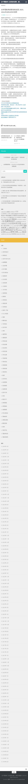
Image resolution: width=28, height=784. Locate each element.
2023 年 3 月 (5, 566)
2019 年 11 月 (5, 703)
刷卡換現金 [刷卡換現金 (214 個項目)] (21, 213)
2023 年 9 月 (5, 545)
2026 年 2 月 (5, 450)
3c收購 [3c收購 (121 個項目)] (2, 211)
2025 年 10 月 (5, 463)
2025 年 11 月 (5, 460)
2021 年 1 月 (5, 655)
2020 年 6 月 (5, 679)
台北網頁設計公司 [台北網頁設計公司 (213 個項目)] (19, 221)
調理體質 (4, 402)
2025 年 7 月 (5, 474)
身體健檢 (4, 406)
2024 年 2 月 (5, 528)
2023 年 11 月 (5, 539)
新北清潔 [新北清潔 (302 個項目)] (6, 225)
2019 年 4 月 (5, 727)
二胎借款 (4, 248)
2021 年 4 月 (5, 645)
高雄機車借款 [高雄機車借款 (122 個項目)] (3, 234)
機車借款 (4, 320)
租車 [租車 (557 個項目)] (4, 228)
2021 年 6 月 (5, 638)
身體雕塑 (4, 409)
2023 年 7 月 (5, 552)
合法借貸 (4, 279)
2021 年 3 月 (5, 648)
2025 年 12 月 (5, 456)
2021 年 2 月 (5, 652)
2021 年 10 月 (5, 624)
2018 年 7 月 (5, 758)
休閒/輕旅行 (5, 252)
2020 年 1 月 (5, 696)
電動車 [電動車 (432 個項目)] (24, 232)
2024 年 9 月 (5, 504)
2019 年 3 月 (5, 731)
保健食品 (4, 255)
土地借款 (4, 286)
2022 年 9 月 (5, 587)
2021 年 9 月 (5, 628)
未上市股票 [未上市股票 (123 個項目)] (14, 225)
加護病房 (4, 276)
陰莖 (3, 426)
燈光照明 (4, 348)
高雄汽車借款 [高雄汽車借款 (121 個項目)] (8, 234)
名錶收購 (4, 282)
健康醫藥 (4, 262)
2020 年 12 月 (5, 659)
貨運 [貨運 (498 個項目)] (4, 232)
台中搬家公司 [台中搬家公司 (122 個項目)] (4, 217)
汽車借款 (4, 324)
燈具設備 (4, 351)
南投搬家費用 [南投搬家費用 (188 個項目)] (20, 215)
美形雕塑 (4, 385)
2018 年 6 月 (5, 761)
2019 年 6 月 (5, 720)
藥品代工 (4, 399)
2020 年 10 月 (5, 665)
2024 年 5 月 (5, 518)
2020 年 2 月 (5, 693)
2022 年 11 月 (5, 580)
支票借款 (4, 306)
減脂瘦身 (4, 337)
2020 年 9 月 (5, 669)
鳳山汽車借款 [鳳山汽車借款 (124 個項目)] (22, 234)
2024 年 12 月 (5, 494)
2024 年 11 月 (5, 498)
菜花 (3, 396)
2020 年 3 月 (5, 689)
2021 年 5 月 (5, 641)
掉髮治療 (4, 303)
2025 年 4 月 (5, 484)
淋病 (3, 330)
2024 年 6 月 (5, 515)
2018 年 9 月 (5, 751)
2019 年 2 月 (5, 734)
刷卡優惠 (4, 269)
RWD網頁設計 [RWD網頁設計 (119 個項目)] (12, 211)
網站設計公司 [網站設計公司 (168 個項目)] (19, 228)
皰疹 (3, 375)
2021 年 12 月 (5, 617)
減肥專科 (4, 334)
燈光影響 (4, 344)
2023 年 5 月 (5, 559)
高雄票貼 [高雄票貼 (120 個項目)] (17, 234)
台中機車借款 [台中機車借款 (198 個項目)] (10, 217)
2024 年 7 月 (5, 511)
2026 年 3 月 (5, 446)
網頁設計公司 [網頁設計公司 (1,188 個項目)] (11, 230)
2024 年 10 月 (5, 501)
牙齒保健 (4, 358)
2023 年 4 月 (5, 563)
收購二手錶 (5, 310)
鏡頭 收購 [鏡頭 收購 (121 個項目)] (20, 232)
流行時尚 (4, 327)
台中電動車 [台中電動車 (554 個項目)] (13, 219)
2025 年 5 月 (5, 480)
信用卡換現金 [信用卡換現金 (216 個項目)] (14, 213)
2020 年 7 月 (5, 676)
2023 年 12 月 (5, 535)
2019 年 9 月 (5, 710)
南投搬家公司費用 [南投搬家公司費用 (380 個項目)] (11, 215)
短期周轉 (4, 382)
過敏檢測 (4, 416)
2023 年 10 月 (5, 542)
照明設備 (4, 341)
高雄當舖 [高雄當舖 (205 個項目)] (13, 234)
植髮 (3, 317)
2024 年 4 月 (5, 521)
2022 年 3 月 (5, 607)
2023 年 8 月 (5, 549)
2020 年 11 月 (5, 662)
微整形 (4, 296)
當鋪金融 (4, 368)
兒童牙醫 (4, 265)
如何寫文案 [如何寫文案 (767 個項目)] (16, 223)
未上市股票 (5, 313)
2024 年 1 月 (5, 532)
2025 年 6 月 (5, 477)
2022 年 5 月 (5, 600)
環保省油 (4, 361)
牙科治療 (4, 354)
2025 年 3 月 (5, 487)
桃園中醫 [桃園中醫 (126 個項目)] (18, 225)
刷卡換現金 (5, 272)
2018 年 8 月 (5, 755)
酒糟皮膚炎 (5, 420)
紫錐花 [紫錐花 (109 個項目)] (7, 228)
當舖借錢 (4, 365)
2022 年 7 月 (5, 593)
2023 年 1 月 (5, 573)
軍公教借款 (5, 413)
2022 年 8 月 (5, 590)
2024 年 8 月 (5, 508)
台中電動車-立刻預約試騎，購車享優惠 (11, 2)
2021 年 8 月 (5, 631)
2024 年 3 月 (5, 525)
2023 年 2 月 (5, 569)
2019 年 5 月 (5, 724)
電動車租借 (5, 433)
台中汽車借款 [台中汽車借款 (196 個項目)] (17, 217)
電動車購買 (5, 437)
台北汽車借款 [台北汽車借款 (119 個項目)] (19, 219)
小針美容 (4, 289)
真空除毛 (4, 378)
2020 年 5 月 (5, 683)
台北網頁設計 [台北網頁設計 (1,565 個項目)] (8, 221)
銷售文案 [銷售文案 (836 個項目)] (14, 232)
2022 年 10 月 (5, 583)
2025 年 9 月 (5, 467)
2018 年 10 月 (5, 748)
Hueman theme (21, 779)
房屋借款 (4, 300)
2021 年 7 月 (5, 635)
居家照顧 (4, 293)
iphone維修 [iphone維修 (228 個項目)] (7, 211)
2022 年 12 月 (5, 576)
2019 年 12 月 (5, 700)
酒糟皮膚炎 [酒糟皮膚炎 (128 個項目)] (8, 232)
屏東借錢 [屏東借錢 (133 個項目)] (23, 223)
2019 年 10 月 (5, 707)
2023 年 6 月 (5, 556)
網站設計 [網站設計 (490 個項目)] (12, 228)
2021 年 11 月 (5, 621)
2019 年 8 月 (5, 713)
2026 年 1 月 (5, 453)
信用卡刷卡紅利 (6, 258)
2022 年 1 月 (5, 614)
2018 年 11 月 (5, 744)
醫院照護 (4, 423)
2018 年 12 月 (5, 741)
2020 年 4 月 (5, 686)
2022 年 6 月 (5, 597)
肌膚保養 (4, 389)
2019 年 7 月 (5, 717)
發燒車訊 (3, 5)
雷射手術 (4, 430)
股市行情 (4, 392)
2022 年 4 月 (5, 604)
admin (3, 15)
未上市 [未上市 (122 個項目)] (10, 225)
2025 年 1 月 (5, 491)
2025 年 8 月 (5, 470)
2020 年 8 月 (5, 672)
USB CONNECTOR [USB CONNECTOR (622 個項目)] (9, 213)
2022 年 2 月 (5, 611)
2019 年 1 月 (5, 737)
